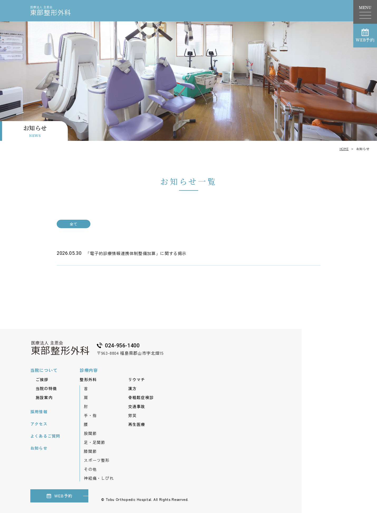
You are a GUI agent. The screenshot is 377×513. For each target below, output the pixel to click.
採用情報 (38, 411)
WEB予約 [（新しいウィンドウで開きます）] (365, 35)
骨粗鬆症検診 (141, 397)
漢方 (132, 388)
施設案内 (44, 397)
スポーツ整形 (96, 460)
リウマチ (136, 379)
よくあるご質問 (45, 436)
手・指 (90, 415)
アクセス (38, 423)
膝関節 (90, 451)
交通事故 (136, 406)
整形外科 (88, 379)
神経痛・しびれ (99, 478)
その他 (90, 469)
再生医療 (136, 424)
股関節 (90, 433)
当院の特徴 (46, 388)
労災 (132, 415)
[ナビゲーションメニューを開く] (365, 15)
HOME (344, 148)
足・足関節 (94, 442)
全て (73, 224)
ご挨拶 (42, 379)
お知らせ (38, 448)
